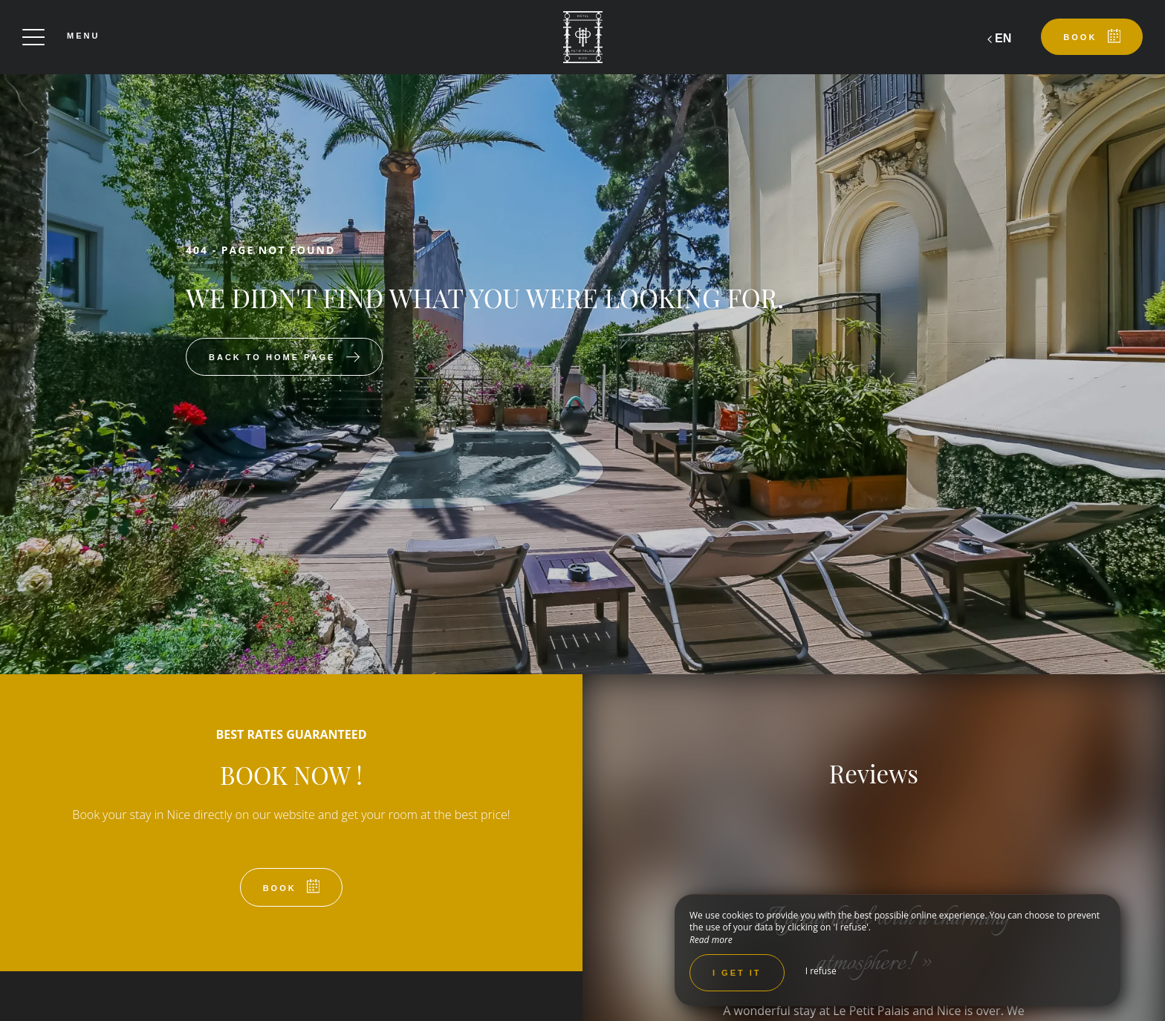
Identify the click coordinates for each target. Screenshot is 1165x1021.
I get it (737, 972)
